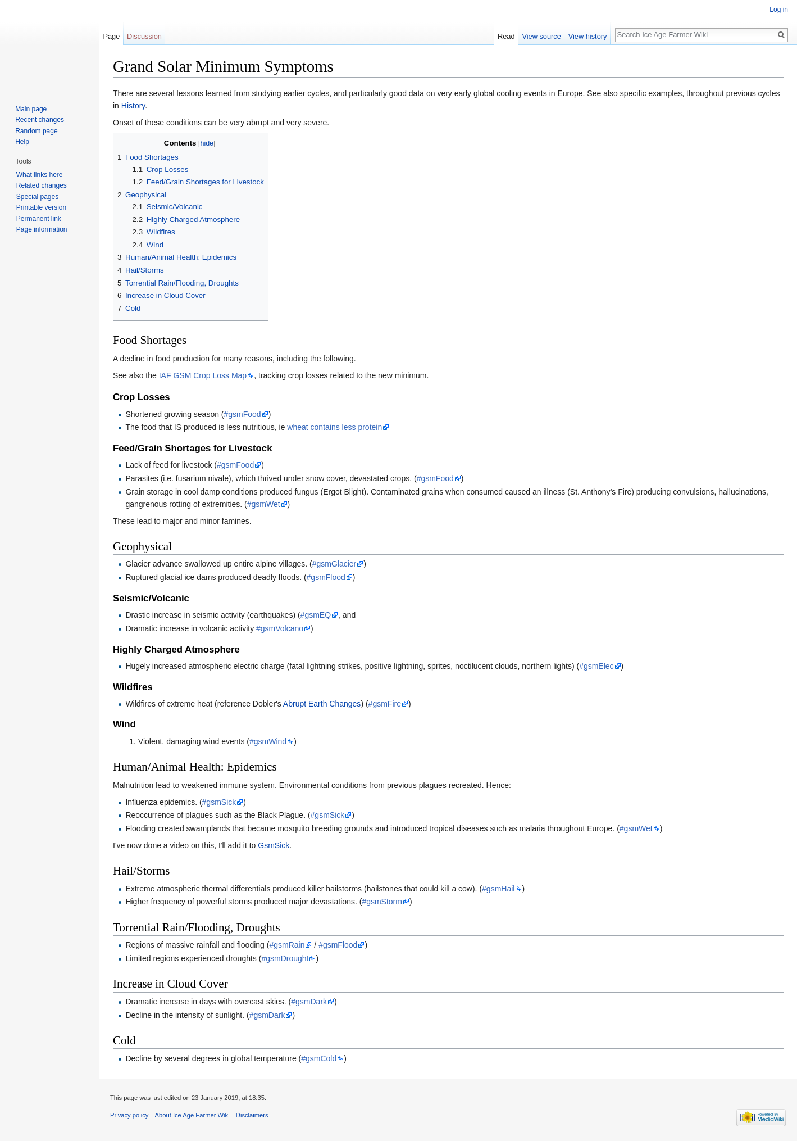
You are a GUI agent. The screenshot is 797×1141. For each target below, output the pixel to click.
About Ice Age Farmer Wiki (192, 1115)
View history (587, 36)
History (133, 105)
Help (22, 142)
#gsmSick (219, 802)
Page (111, 36)
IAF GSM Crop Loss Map (203, 375)
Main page (31, 109)
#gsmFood (242, 414)
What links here (39, 175)
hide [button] (206, 143)
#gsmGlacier (334, 563)
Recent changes (39, 120)
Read (506, 36)
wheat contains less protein (334, 427)
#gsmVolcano (279, 628)
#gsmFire (384, 703)
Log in (778, 9)
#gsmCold (318, 1058)
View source (541, 36)
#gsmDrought (284, 958)
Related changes (41, 185)
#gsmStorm (382, 901)
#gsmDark (309, 1001)
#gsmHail (498, 888)
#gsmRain (286, 944)
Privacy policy (129, 1115)
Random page (36, 131)
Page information (41, 229)
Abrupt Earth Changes (322, 703)
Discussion (144, 36)
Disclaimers (252, 1115)
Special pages (37, 197)
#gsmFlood (326, 577)
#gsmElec (596, 666)
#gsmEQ (315, 614)
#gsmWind (267, 741)
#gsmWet (263, 504)
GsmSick (273, 845)
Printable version (41, 207)
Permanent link (38, 219)
